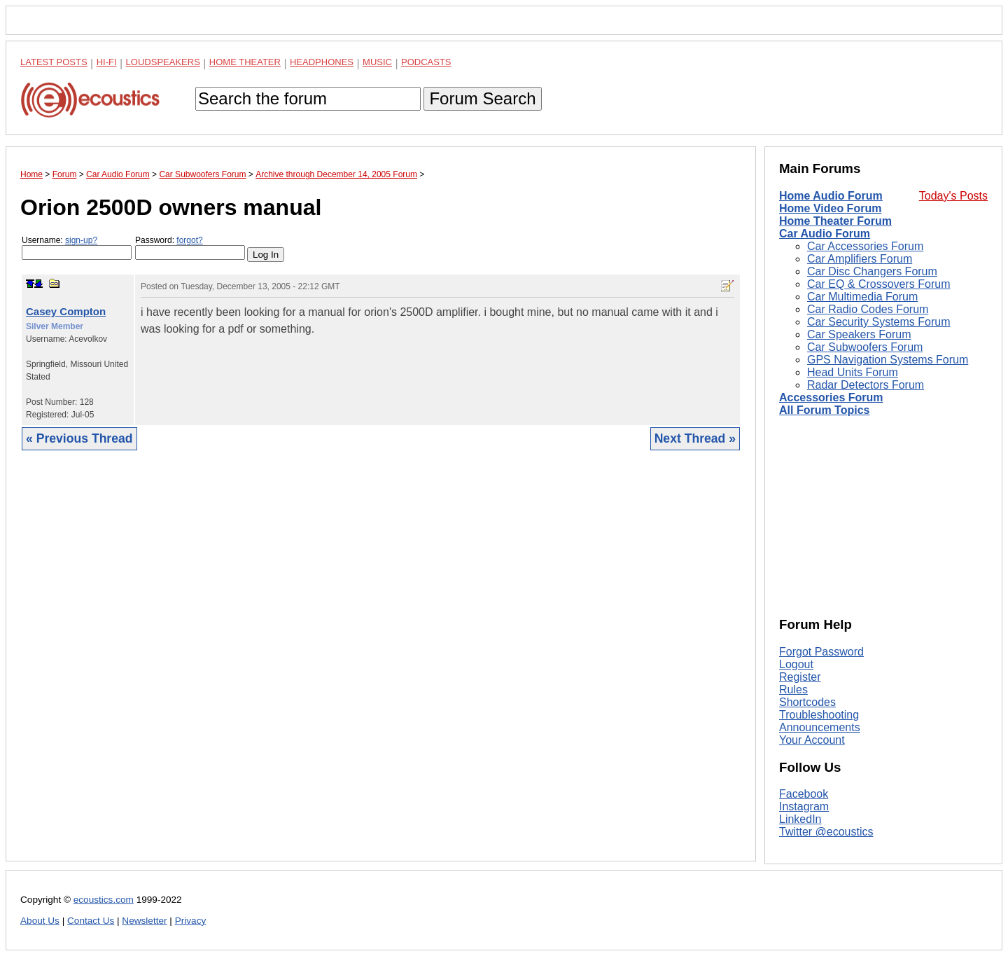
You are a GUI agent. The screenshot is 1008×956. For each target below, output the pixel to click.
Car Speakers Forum (859, 334)
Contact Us (90, 920)
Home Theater (245, 62)
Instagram (804, 806)
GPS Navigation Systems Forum (887, 360)
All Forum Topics (824, 410)
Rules (793, 689)
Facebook (803, 794)
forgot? (189, 240)
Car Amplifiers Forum (859, 259)
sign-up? (81, 240)
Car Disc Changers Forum (872, 271)
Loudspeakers (163, 62)
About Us (39, 920)
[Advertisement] (380, 666)
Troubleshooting (819, 715)
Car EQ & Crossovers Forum (878, 284)
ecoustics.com (104, 899)
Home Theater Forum (835, 221)
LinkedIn (800, 819)
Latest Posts (54, 62)
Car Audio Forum (824, 234)
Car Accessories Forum (865, 246)
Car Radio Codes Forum (867, 309)
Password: (190, 247)
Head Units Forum (852, 372)
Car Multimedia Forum (862, 297)
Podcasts (426, 62)
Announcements (819, 727)
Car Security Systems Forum (878, 322)
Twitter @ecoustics (826, 832)
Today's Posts (953, 196)
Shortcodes (807, 702)
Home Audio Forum (831, 196)
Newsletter (144, 920)
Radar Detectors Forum (865, 385)
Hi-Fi (107, 62)
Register (800, 677)
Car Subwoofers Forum (865, 347)
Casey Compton (66, 311)
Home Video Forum (830, 208)
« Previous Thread (79, 438)
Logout (796, 664)
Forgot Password (821, 652)
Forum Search (482, 98)
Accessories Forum (831, 397)
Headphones (322, 62)
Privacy (190, 920)
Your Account (812, 740)
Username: (77, 247)
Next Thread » (695, 438)
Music (377, 62)
